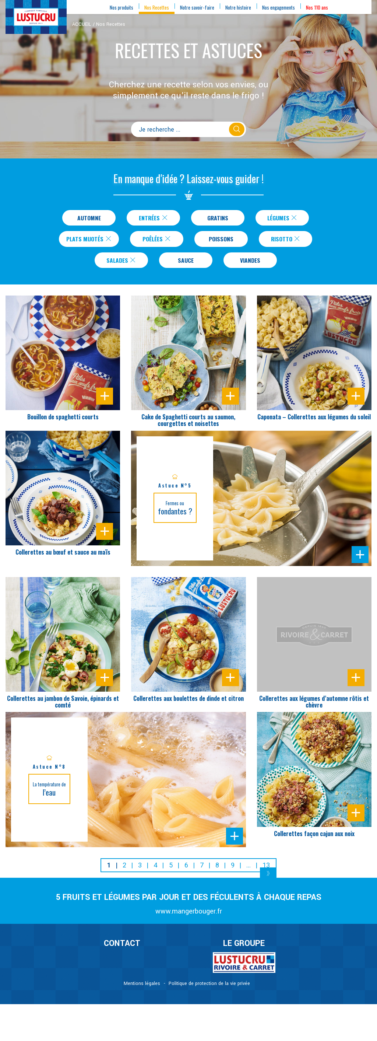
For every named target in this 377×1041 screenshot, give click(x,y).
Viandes (250, 263)
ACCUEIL (81, 24)
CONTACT (122, 947)
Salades (121, 263)
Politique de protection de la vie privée (209, 987)
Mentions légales (142, 987)
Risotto (288, 240)
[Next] (268, 878)
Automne (88, 218)
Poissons (223, 240)
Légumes (282, 218)
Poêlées (160, 240)
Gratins (218, 218)
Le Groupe (244, 947)
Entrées (153, 218)
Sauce (186, 263)
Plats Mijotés (89, 240)
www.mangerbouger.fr (188, 915)
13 (266, 869)
